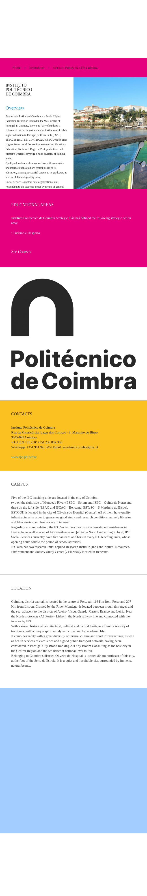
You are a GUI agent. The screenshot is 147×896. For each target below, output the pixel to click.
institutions (37, 68)
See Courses (21, 251)
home (16, 68)
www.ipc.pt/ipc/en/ (24, 457)
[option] (73, 133)
